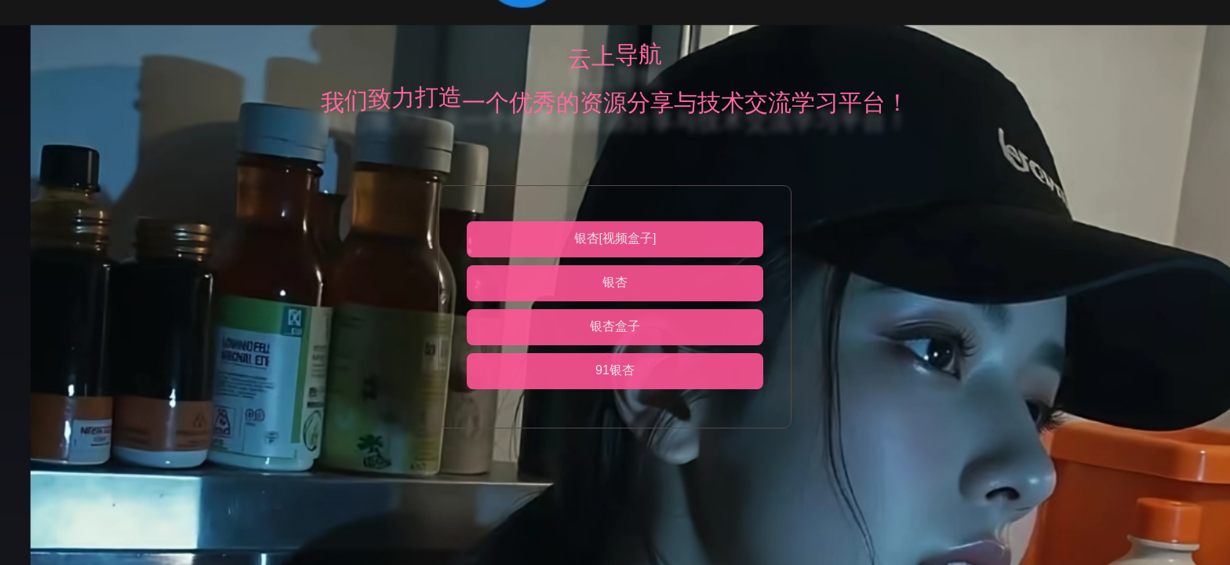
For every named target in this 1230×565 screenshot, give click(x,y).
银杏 (615, 282)
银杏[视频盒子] (615, 238)
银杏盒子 (615, 326)
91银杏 (615, 370)
